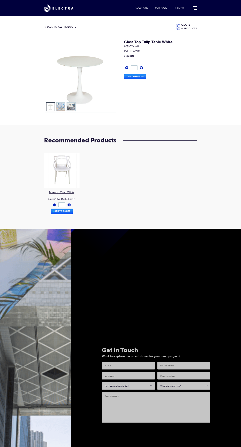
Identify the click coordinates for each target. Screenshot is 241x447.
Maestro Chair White (61, 192)
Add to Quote (136, 76)
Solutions (142, 8)
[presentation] (139, 437)
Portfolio (161, 8)
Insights (179, 8)
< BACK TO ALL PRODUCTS (60, 27)
